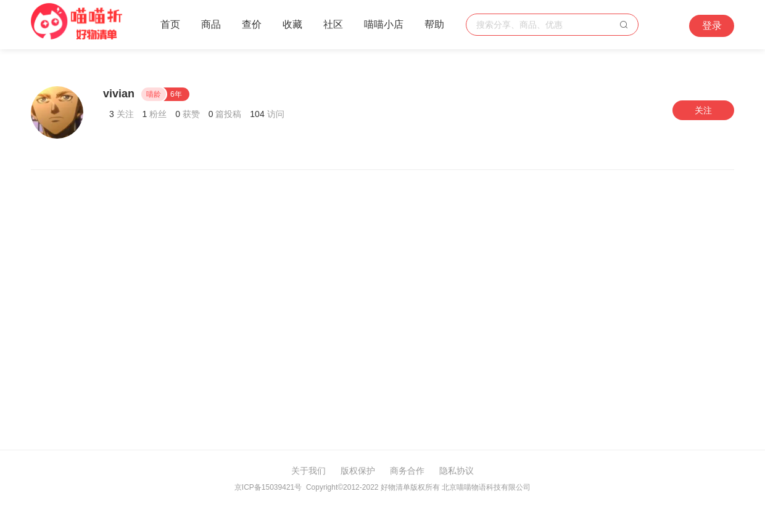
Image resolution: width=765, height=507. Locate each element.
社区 (333, 24)
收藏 (292, 24)
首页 (170, 24)
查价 (252, 24)
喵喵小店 (383, 24)
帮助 (434, 24)
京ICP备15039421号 (268, 487)
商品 (211, 24)
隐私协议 (456, 471)
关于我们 (308, 471)
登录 (712, 25)
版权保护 (358, 471)
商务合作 (407, 471)
